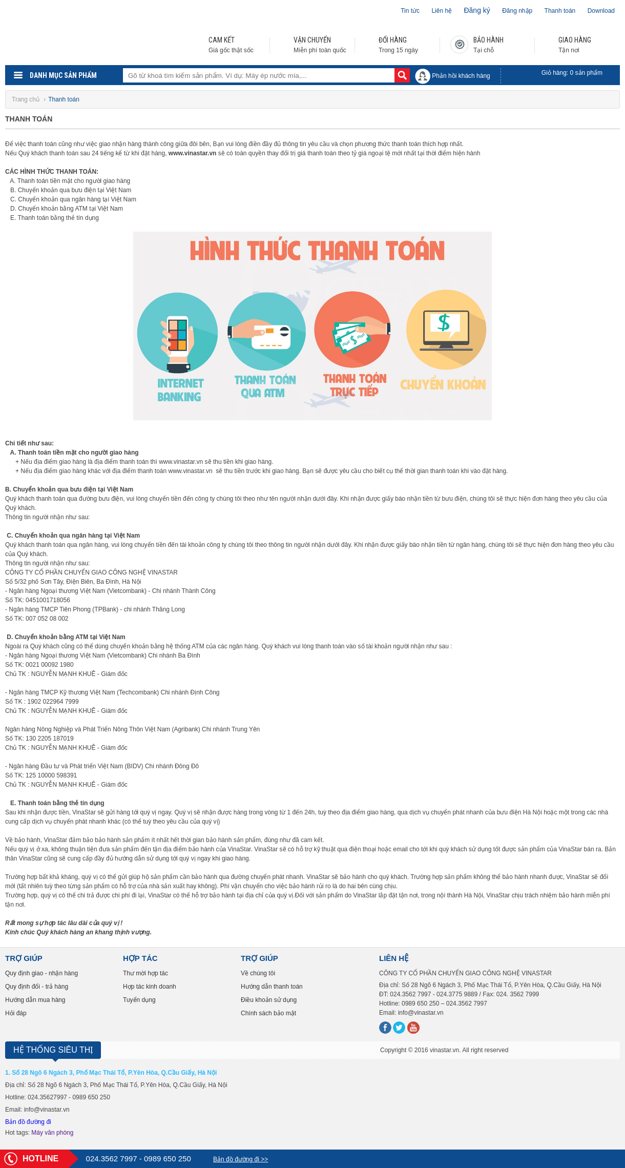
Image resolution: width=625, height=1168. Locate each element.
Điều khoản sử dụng (269, 999)
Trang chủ (26, 99)
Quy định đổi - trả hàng (36, 986)
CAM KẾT (222, 40)
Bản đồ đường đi (28, 1121)
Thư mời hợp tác (145, 973)
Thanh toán (560, 10)
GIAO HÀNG (574, 40)
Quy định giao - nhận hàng (41, 973)
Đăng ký (477, 10)
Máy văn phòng (52, 1132)
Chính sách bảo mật (268, 1013)
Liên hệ (441, 10)
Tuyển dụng (139, 999)
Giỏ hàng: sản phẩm (571, 72)
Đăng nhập (517, 10)
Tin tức (410, 10)
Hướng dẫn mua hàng (35, 999)
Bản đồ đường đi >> (240, 1159)
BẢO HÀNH (488, 40)
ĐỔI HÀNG (393, 40)
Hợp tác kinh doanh (149, 986)
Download (601, 10)
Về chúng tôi (258, 973)
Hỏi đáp (16, 1013)
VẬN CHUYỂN (312, 40)
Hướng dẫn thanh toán (272, 986)
